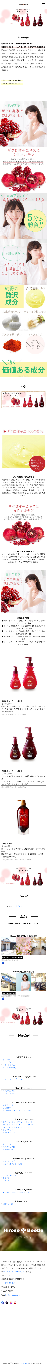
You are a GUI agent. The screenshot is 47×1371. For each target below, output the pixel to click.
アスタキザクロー (10, 1147)
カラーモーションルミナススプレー (17, 1110)
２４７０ (6, 1178)
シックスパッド (9, 1161)
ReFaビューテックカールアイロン (16, 1127)
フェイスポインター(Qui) (12, 1164)
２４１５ (6, 1180)
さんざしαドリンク (10, 1175)
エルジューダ (8, 1105)
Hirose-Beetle (24, 1363)
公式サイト (19, 906)
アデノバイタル (9, 1091)
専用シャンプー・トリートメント (16, 1192)
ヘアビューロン (9, 1132)
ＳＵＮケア (7, 1107)
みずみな (6, 1059)
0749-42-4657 (10, 1283)
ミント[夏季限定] (9, 1067)
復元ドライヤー (9, 1130)
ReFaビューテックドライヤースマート (18, 1122)
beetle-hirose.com (12, 1295)
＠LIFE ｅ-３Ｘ (8, 1204)
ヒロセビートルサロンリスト (14, 1271)
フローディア (8, 1062)
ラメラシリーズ (9, 1149)
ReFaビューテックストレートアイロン (18, 1124)
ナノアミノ (7, 1144)
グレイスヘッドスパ (10, 1093)
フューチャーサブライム (12, 1079)
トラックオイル (9, 1065)
